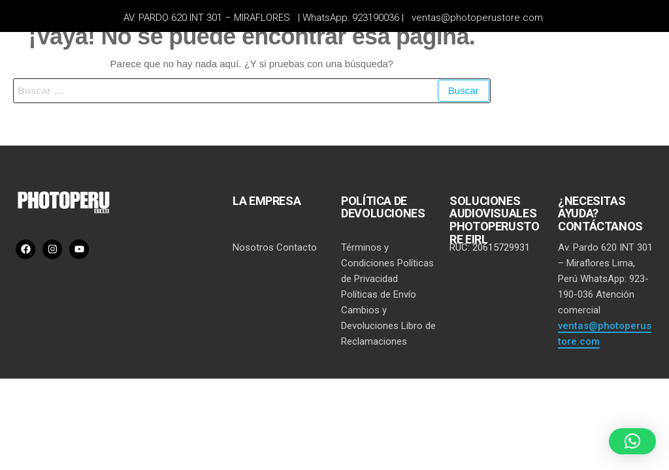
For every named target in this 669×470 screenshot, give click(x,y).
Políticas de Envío (378, 294)
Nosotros (253, 247)
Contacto (296, 247)
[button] (632, 441)
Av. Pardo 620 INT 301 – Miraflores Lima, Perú (605, 263)
